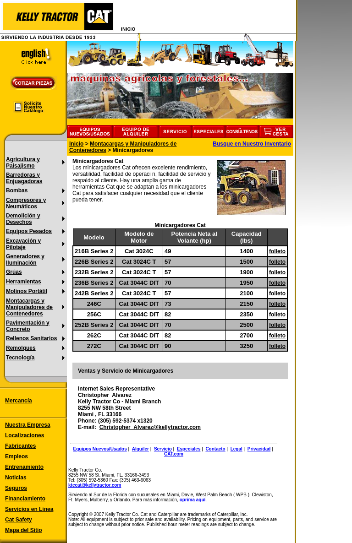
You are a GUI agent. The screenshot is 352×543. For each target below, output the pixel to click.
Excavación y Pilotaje (23, 244)
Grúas (14, 272)
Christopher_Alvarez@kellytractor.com (150, 427)
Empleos (16, 456)
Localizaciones (24, 435)
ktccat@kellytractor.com (94, 485)
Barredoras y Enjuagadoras (24, 178)
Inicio (76, 144)
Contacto (215, 448)
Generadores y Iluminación (25, 259)
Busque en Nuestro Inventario (252, 144)
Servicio (163, 448)
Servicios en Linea (29, 509)
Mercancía (18, 400)
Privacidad (259, 448)
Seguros (16, 488)
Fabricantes (20, 446)
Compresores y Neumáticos (26, 203)
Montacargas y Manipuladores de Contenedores (29, 307)
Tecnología (20, 357)
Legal (236, 448)
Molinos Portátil (26, 291)
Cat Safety (18, 519)
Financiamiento (25, 498)
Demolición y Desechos (23, 218)
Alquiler (140, 448)
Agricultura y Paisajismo (23, 162)
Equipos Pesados (29, 231)
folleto (277, 251)
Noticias (16, 477)
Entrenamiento (24, 467)
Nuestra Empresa (27, 425)
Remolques (21, 348)
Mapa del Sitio (23, 530)
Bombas (17, 190)
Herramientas (23, 281)
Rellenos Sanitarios (31, 338)
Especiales (189, 448)
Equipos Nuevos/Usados (100, 448)
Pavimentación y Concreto (28, 326)
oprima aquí (193, 499)
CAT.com (173, 453)
